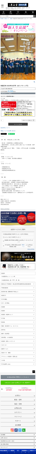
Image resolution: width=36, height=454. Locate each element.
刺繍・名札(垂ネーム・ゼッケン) (9, 326)
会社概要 (18, 425)
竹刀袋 (3, 318)
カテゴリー (18, 412)
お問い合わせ (4, 437)
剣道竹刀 (3, 295)
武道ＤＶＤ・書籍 (8, 18)
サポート (18, 421)
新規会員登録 (31, 249)
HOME (1, 18)
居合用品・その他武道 (7, 337)
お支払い (18, 395)
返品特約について (5, 127)
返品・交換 (18, 404)
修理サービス (4, 349)
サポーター (4, 345)
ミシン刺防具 (10, 450)
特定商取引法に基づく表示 (7, 441)
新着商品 (3, 12)
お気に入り (18, 12)
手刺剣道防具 (4, 287)
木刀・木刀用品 (5, 303)
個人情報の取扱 (5, 444)
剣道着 (3, 307)
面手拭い (3, 329)
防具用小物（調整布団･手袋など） (10, 291)
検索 (34, 16)
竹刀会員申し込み (5, 364)
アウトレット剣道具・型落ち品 (9, 356)
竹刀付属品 (4, 299)
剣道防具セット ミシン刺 (8, 276)
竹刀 (18, 450)
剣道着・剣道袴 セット (7, 314)
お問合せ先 (18, 408)
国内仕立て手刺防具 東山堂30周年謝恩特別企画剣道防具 (16, 284)
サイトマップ (4, 447)
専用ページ (23, 245)
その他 (3, 360)
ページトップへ (33, 371)
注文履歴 (10, 12)
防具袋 (3, 322)
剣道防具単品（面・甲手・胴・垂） (11, 280)
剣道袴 (3, 310)
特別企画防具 (3, 450)
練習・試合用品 (5, 333)
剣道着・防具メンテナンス (8, 341)
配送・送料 (18, 399)
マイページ (26, 12)
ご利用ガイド (32, 450)
